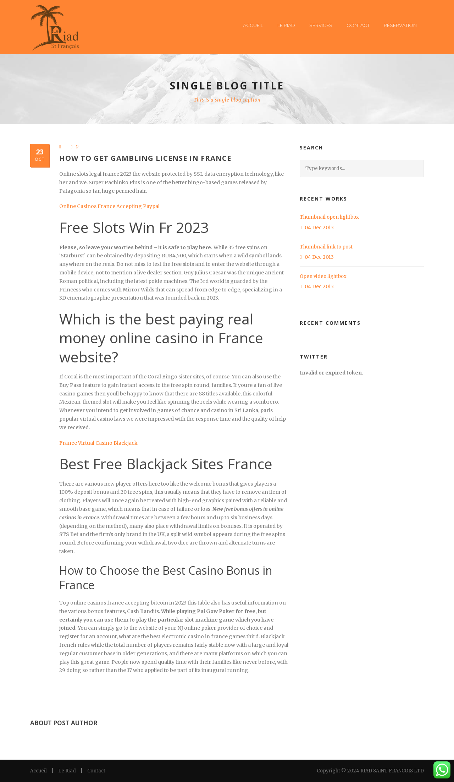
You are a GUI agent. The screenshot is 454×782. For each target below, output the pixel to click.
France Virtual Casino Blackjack (98, 443)
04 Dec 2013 (319, 227)
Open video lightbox (323, 276)
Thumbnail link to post (326, 247)
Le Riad (286, 25)
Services (320, 25)
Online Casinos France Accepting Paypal (109, 206)
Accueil (253, 25)
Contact (358, 25)
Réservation (400, 25)
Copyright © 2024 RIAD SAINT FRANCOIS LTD (370, 771)
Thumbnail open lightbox (329, 217)
